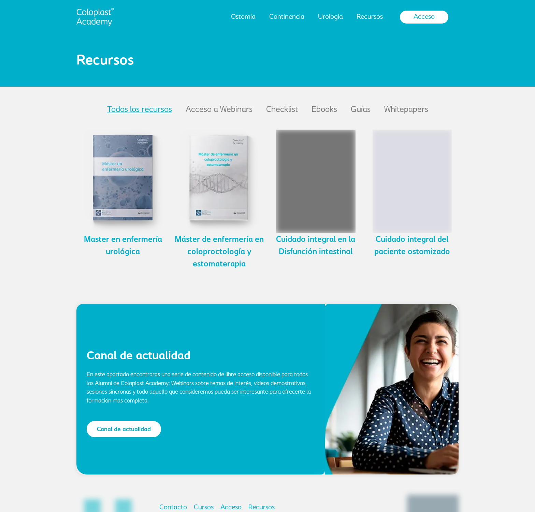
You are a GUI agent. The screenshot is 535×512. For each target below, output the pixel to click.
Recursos (370, 17)
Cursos (204, 507)
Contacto (173, 507)
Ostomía (243, 17)
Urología (330, 17)
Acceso (424, 17)
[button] (121, 429)
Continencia (286, 17)
